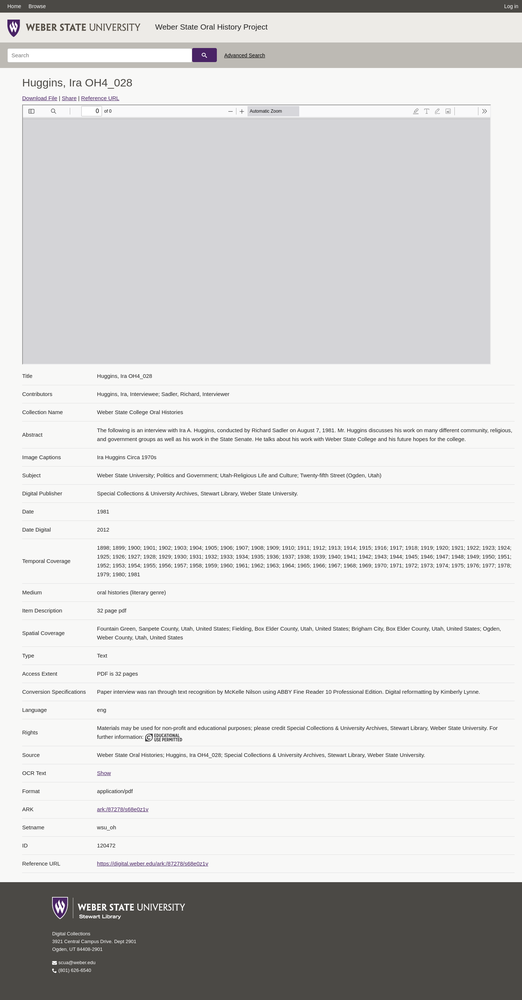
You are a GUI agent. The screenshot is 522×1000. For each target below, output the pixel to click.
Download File (39, 98)
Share (69, 98)
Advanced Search (244, 55)
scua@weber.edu (73, 962)
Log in (511, 6)
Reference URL (100, 98)
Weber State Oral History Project (211, 27)
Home (14, 6)
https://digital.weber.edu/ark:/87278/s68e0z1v (152, 863)
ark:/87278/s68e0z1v (123, 809)
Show (104, 773)
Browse (37, 6)
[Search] (99, 55)
